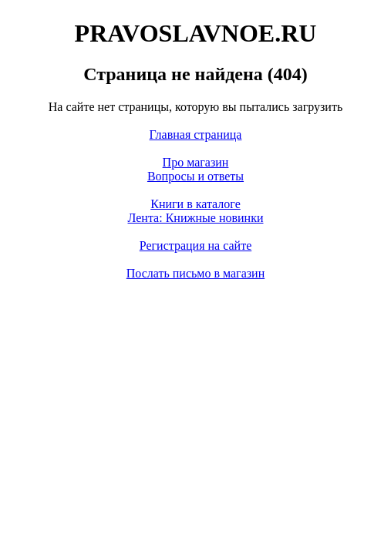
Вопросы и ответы (195, 176)
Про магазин (196, 162)
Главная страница (196, 134)
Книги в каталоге (195, 203)
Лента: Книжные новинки (196, 217)
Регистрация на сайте (196, 245)
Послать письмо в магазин (195, 273)
